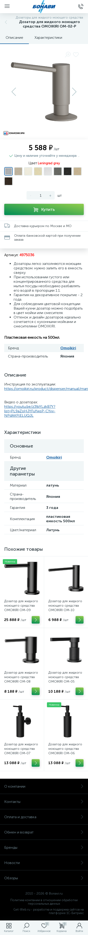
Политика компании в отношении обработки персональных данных (44, 901)
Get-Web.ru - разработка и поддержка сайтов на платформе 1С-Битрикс (48, 911)
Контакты (44, 801)
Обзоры (44, 878)
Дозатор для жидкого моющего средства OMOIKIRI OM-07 (21, 748)
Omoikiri (68, 348)
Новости (44, 862)
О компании (44, 786)
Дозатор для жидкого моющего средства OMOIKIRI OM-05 (65, 677)
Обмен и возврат (44, 832)
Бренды (44, 847)
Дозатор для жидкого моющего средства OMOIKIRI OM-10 (65, 605)
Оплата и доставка (44, 817)
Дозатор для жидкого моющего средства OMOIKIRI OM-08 (21, 677)
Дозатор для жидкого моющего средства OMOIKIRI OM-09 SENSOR (21, 608)
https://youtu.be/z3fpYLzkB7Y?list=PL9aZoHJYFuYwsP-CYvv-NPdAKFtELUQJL (29, 411)
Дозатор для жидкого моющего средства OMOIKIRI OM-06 (65, 748)
